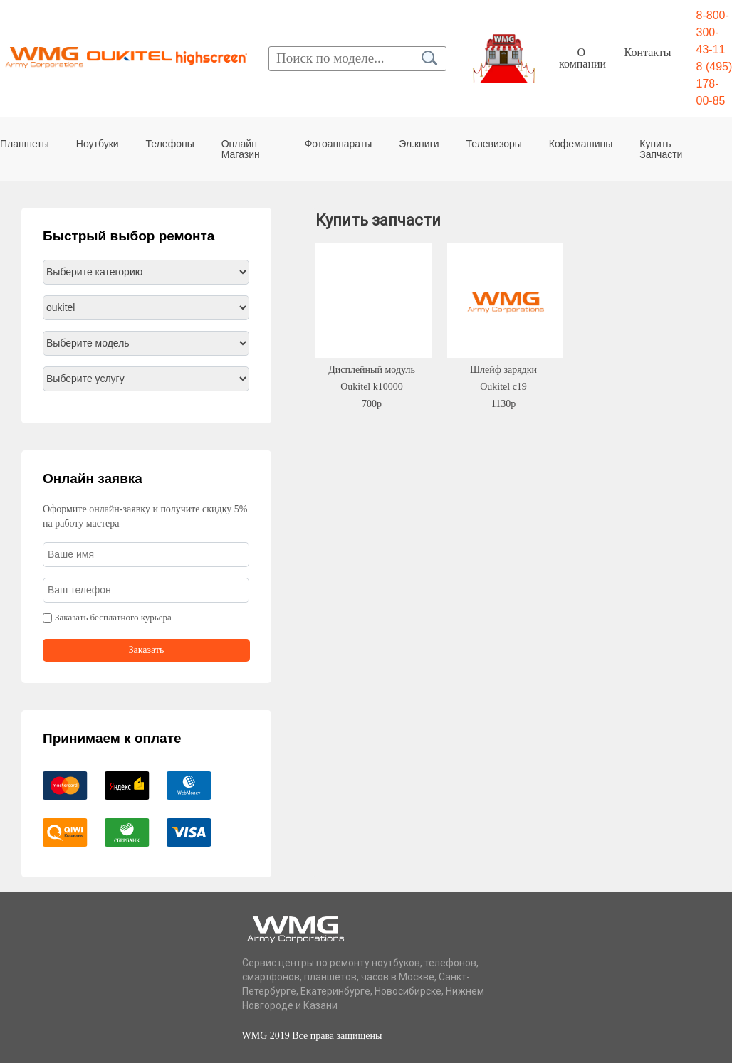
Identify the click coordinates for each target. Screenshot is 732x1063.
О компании (582, 58)
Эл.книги (419, 143)
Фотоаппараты (338, 143)
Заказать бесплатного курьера (113, 617)
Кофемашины (581, 143)
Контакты (647, 52)
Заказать (146, 650)
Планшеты (24, 143)
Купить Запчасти (660, 149)
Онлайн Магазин (240, 149)
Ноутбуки (97, 143)
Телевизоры (494, 143)
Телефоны (170, 143)
